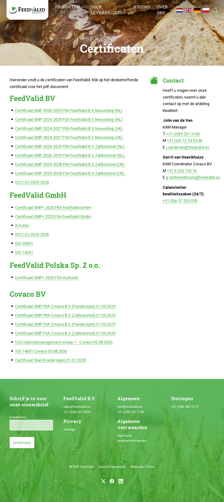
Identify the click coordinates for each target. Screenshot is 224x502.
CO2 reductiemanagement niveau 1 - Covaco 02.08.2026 (64, 342)
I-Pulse (149, 466)
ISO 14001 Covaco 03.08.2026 (41, 351)
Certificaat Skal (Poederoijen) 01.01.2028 (50, 360)
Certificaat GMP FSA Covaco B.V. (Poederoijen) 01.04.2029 (65, 324)
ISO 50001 (24, 243)
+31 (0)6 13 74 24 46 (184, 140)
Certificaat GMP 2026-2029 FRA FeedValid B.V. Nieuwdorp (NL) (68, 110)
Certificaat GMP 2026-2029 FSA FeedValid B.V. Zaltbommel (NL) (70, 155)
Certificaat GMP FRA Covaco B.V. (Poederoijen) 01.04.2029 (65, 306)
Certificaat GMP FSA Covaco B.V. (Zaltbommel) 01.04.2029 (65, 333)
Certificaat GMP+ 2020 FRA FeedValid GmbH (53, 207)
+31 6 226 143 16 (182, 170)
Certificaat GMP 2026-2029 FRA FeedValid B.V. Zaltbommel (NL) (70, 146)
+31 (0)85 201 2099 (76, 412)
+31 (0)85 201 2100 (183, 134)
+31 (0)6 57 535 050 (180, 200)
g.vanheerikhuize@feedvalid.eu (193, 177)
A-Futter (22, 225)
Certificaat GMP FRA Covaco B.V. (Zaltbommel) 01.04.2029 (65, 315)
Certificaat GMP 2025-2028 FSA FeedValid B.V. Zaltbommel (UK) (70, 173)
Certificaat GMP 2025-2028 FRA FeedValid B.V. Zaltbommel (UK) (70, 164)
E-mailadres (18, 417)
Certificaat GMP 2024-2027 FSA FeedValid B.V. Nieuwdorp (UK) (69, 137)
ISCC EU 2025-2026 (32, 182)
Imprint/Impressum (112, 466)
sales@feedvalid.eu (77, 406)
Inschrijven (22, 442)
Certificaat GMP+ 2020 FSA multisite (47, 277)
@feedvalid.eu (197, 147)
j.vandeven (175, 147)
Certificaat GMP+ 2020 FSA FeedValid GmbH (53, 216)
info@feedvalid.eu (130, 406)
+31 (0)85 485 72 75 (185, 406)
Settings (69, 429)
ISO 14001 (24, 252)
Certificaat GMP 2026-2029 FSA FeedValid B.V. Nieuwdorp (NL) (68, 119)
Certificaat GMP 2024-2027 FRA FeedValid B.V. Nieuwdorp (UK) (69, 128)
